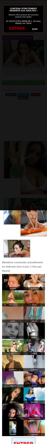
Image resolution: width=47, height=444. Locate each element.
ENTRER (17, 28)
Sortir (35, 29)
